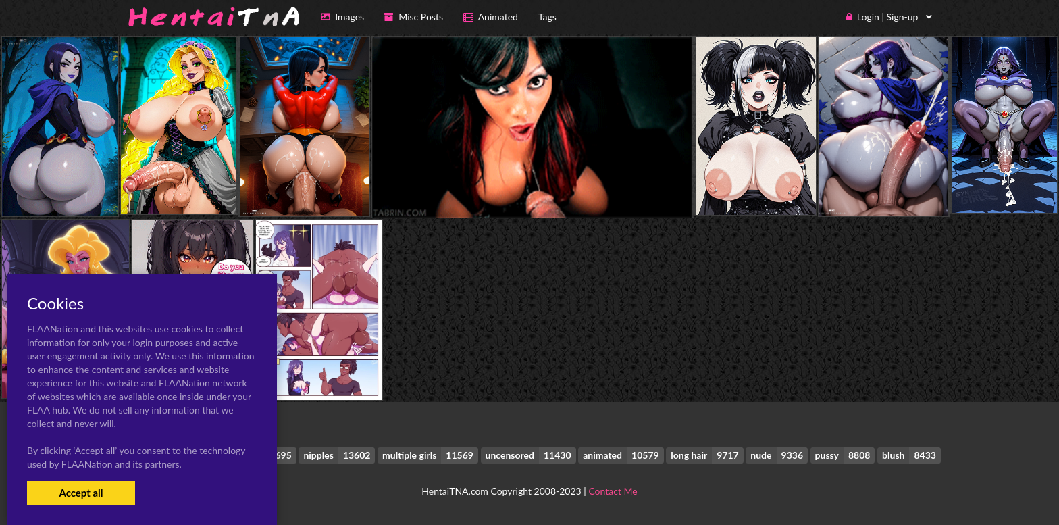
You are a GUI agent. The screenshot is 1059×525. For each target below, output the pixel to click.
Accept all (81, 492)
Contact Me (612, 491)
